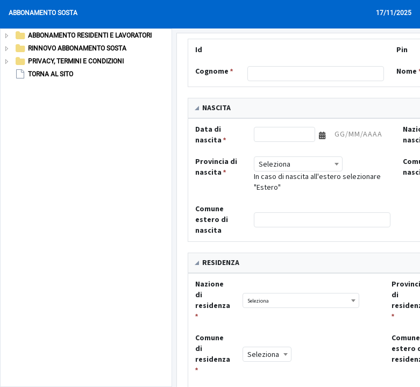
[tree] (77, 55)
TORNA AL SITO (43, 74)
